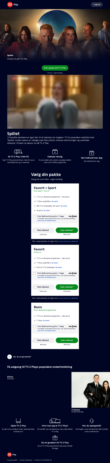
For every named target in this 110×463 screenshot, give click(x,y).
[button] (55, 357)
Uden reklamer (67, 340)
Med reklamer (43, 230)
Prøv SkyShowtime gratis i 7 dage (50, 216)
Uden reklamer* (67, 230)
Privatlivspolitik (12, 460)
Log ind (97, 4)
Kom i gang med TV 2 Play (55, 68)
